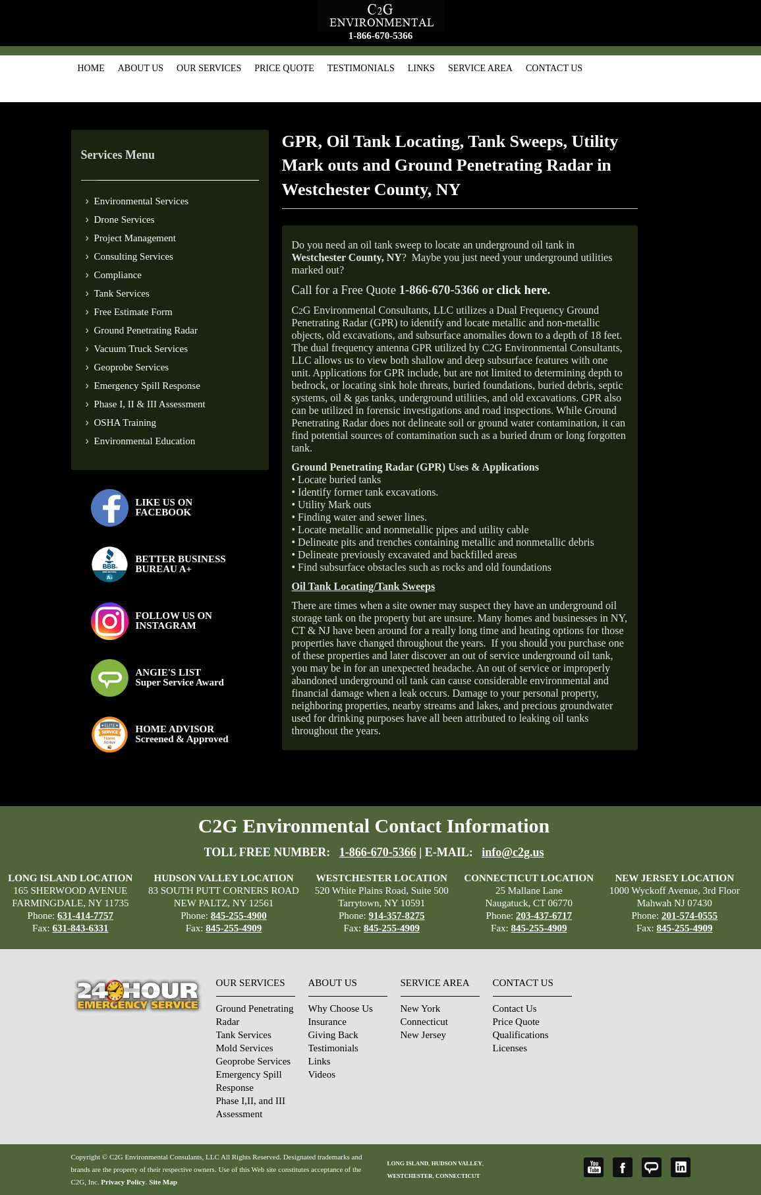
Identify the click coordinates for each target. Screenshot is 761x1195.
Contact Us (554, 68)
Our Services (209, 68)
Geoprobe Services (131, 367)
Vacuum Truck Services (141, 348)
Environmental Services (141, 201)
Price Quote (284, 68)
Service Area (480, 68)
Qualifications (521, 1035)
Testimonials (361, 68)
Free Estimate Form (133, 311)
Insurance (327, 1021)
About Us (140, 68)
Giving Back (333, 1035)
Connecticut (424, 1021)
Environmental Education (145, 441)
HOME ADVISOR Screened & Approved (182, 734)
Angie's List (652, 1167)
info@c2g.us (513, 852)
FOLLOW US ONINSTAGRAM (174, 620)
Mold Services (244, 1048)
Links (421, 68)
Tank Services (122, 293)
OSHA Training (125, 422)
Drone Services (124, 219)
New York (421, 1008)
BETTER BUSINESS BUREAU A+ (181, 564)
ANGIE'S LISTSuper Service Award (180, 677)
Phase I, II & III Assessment (150, 404)
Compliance (118, 275)
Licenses (510, 1048)
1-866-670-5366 (381, 35)
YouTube (594, 1167)
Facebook (623, 1167)
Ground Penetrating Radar (146, 330)
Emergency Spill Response (147, 385)
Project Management (135, 238)
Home (91, 68)
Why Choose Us (340, 1008)
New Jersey (424, 1035)
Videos (322, 1074)
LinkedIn (681, 1167)
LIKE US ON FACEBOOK (164, 507)
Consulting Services (133, 256)
